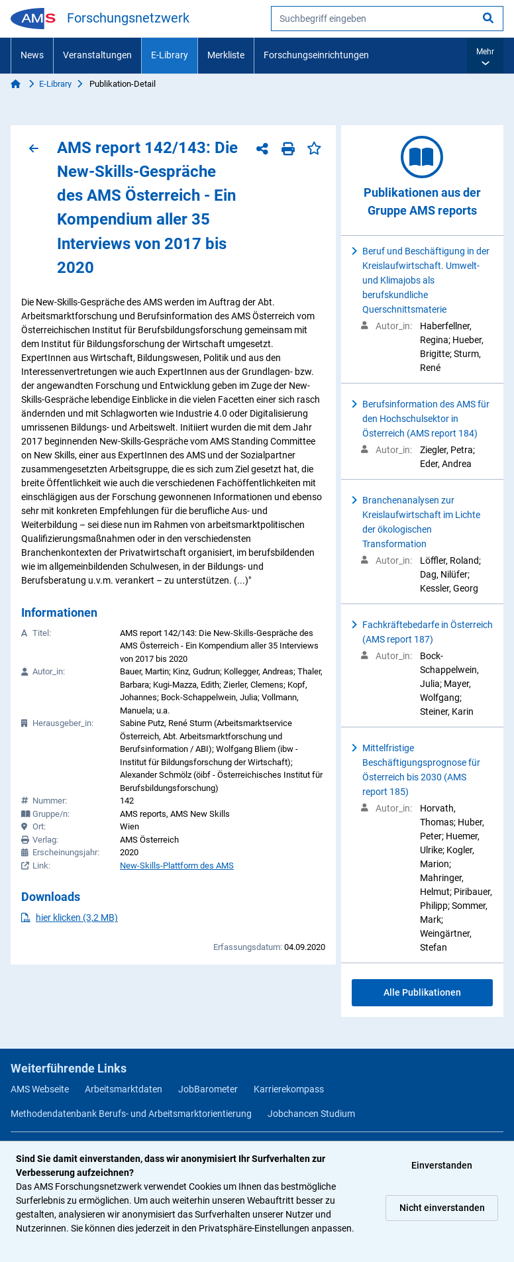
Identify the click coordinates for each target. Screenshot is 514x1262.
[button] (485, 56)
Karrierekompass (289, 1089)
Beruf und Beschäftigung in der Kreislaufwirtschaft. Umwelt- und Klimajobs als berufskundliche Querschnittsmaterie (425, 280)
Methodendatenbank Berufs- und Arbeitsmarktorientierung (131, 1113)
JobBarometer (208, 1089)
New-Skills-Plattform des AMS (177, 865)
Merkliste (225, 55)
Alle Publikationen (422, 992)
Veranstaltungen (97, 55)
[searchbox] (387, 18)
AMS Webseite (40, 1089)
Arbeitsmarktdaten (123, 1089)
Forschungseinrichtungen (316, 55)
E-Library (169, 55)
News (32, 55)
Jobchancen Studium (311, 1113)
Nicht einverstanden (442, 1207)
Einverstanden (441, 1165)
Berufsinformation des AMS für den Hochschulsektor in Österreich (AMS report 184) (425, 419)
